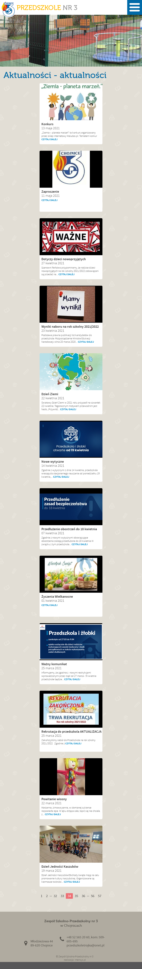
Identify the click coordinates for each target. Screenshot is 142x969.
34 (69, 896)
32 (55, 896)
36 (83, 896)
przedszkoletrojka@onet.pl (85, 945)
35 (76, 896)
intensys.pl (80, 959)
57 (99, 896)
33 (62, 896)
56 (92, 896)
